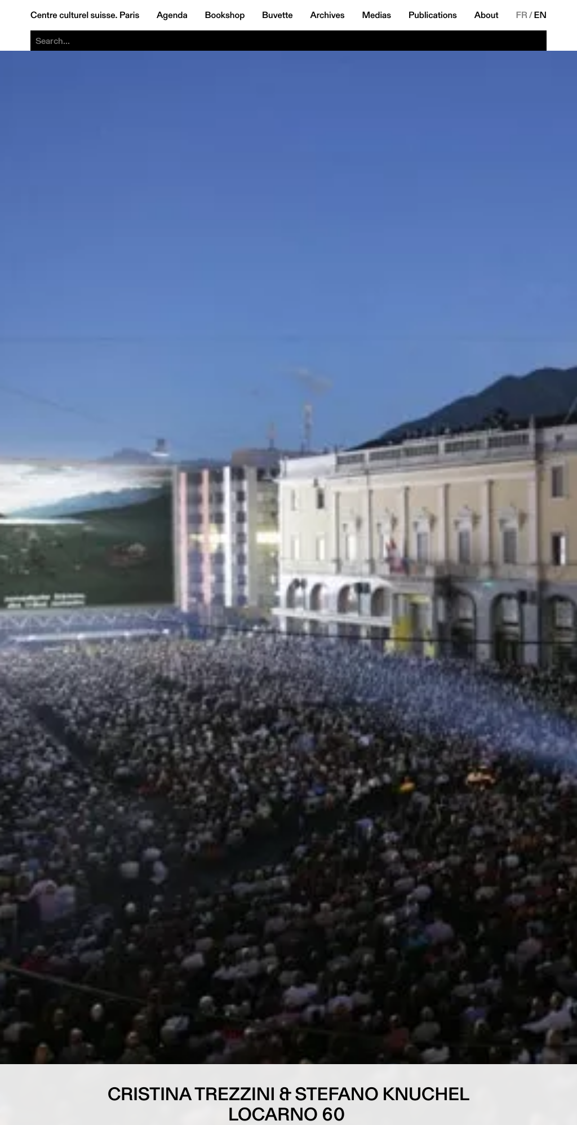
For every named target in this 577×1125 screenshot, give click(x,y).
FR (521, 15)
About (486, 15)
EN (540, 15)
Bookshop (225, 15)
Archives (327, 15)
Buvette (277, 15)
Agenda (172, 15)
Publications (433, 15)
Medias (376, 15)
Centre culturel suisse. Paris (84, 15)
